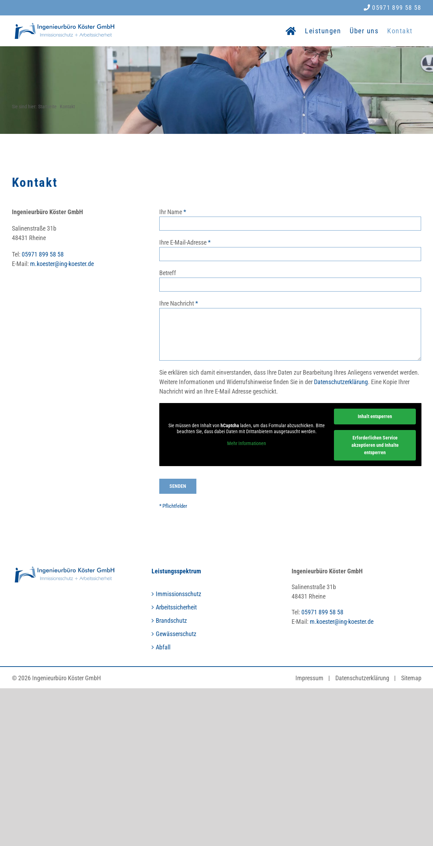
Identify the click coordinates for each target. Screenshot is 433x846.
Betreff (167, 273)
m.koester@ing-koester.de (62, 263)
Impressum (309, 678)
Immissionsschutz (178, 594)
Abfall (163, 647)
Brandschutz (171, 620)
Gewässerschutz (176, 633)
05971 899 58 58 (392, 7)
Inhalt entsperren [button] (375, 416)
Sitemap (411, 678)
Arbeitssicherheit (176, 607)
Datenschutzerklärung (341, 382)
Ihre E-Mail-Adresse (183, 242)
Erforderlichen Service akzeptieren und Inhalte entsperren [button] (374, 445)
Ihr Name (170, 212)
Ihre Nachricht (176, 303)
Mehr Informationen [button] (246, 443)
